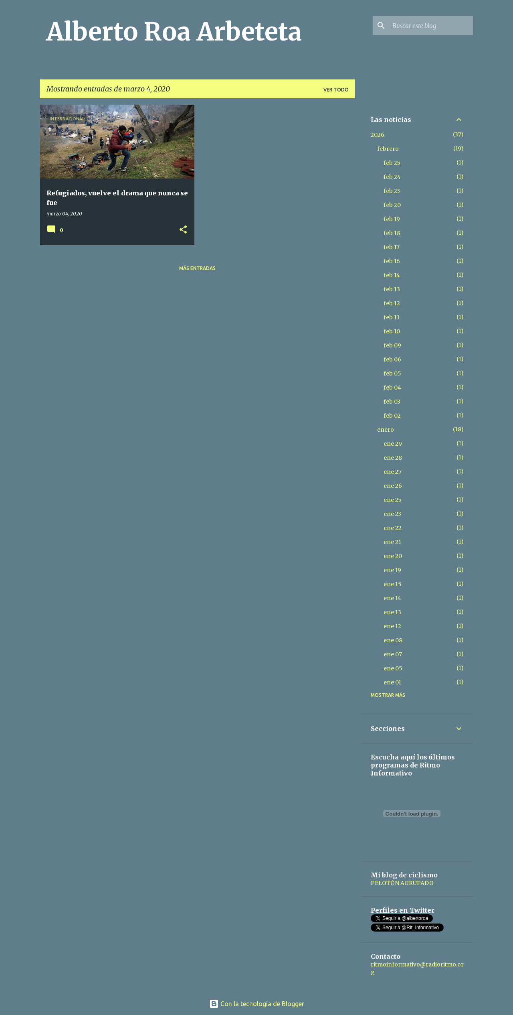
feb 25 (392, 162)
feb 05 (392, 373)
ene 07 (393, 654)
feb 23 (392, 191)
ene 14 (392, 598)
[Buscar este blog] (431, 25)
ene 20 (393, 556)
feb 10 (392, 331)
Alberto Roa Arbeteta (174, 31)
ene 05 (393, 668)
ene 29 (393, 443)
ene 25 (393, 499)
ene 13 (392, 612)
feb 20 (392, 205)
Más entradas (197, 268)
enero (385, 429)
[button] (183, 230)
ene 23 (392, 514)
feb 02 (392, 415)
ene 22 (393, 528)
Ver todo (336, 89)
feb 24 (392, 177)
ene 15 (393, 584)
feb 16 (392, 261)
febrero (388, 148)
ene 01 (392, 682)
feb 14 (392, 275)
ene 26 (393, 485)
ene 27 (393, 471)
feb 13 (392, 289)
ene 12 (392, 626)
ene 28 (393, 457)
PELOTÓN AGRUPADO (402, 883)
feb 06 (392, 359)
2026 (377, 134)
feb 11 (392, 317)
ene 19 (392, 570)
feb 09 (392, 345)
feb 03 (392, 401)
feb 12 (392, 303)
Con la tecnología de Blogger (256, 1003)
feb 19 (392, 219)
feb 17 (392, 247)
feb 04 (392, 387)
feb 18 (392, 233)
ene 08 (393, 640)
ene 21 (392, 542)
